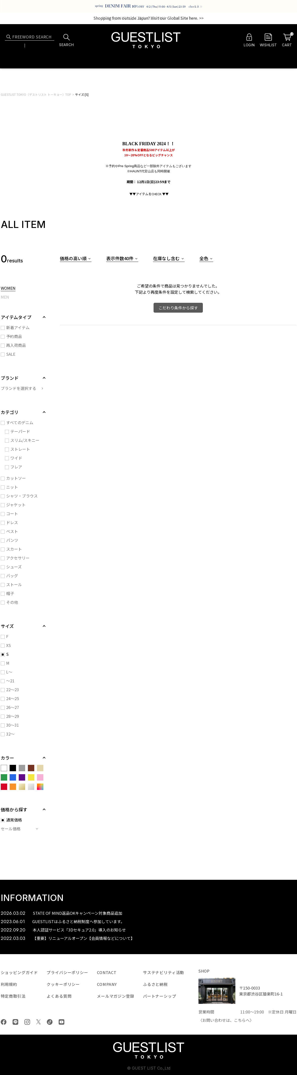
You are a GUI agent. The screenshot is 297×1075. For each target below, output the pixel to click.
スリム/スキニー (24, 440)
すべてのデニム (19, 422)
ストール (14, 584)
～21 (10, 681)
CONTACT (107, 972)
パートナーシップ (159, 996)
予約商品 (14, 336)
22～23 (12, 689)
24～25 (12, 698)
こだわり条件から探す (178, 308)
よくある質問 (59, 996)
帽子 (10, 593)
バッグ (12, 575)
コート (12, 513)
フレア (16, 467)
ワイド (16, 458)
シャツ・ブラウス (22, 496)
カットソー (16, 478)
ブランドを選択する (18, 388)
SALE (10, 354)
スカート (14, 549)
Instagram (27, 1022)
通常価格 (14, 820)
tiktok (49, 1022)
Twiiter (38, 1021)
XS (8, 645)
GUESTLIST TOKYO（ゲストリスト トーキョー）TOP (36, 94)
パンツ (12, 540)
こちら (240, 1020)
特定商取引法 (13, 996)
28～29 (12, 716)
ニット (12, 487)
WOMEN (8, 288)
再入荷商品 (16, 345)
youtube (61, 1022)
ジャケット (16, 505)
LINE (15, 1022)
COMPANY (107, 984)
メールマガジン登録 (115, 996)
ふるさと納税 (155, 984)
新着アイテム (18, 327)
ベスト (12, 531)
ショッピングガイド (19, 972)
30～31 (12, 725)
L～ (9, 672)
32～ (10, 734)
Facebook (3, 1022)
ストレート (20, 449)
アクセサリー (18, 558)
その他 (12, 602)
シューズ (14, 567)
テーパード (20, 431)
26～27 (12, 707)
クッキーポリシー (63, 984)
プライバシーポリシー (67, 972)
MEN (5, 297)
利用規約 (9, 984)
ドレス (12, 522)
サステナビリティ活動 (163, 972)
